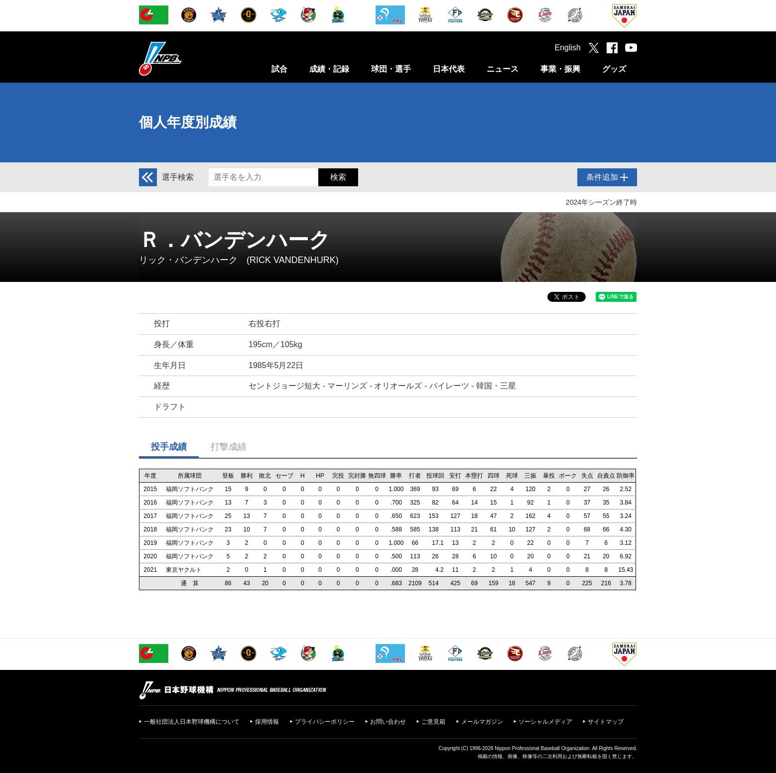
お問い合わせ (388, 721)
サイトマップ (606, 721)
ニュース (502, 69)
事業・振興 (560, 69)
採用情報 (267, 721)
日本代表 (449, 69)
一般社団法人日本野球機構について (192, 721)
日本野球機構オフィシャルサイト (185, 58)
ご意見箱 (433, 721)
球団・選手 (391, 69)
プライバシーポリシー (325, 721)
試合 (279, 69)
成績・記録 (329, 69)
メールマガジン (482, 721)
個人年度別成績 (188, 122)
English (568, 47)
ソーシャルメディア (545, 721)
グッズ (614, 69)
